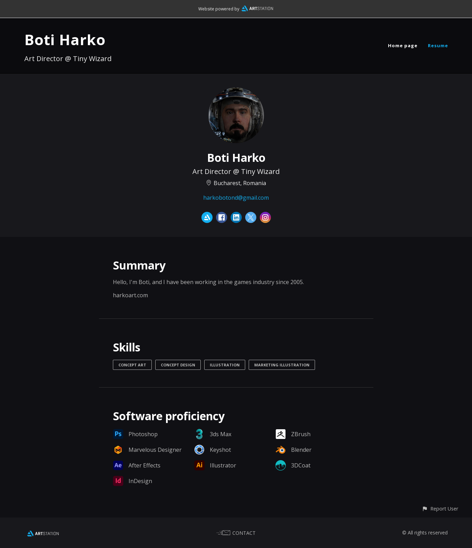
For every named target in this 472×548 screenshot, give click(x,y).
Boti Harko (65, 39)
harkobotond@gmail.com (236, 197)
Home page (402, 45)
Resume (438, 45)
